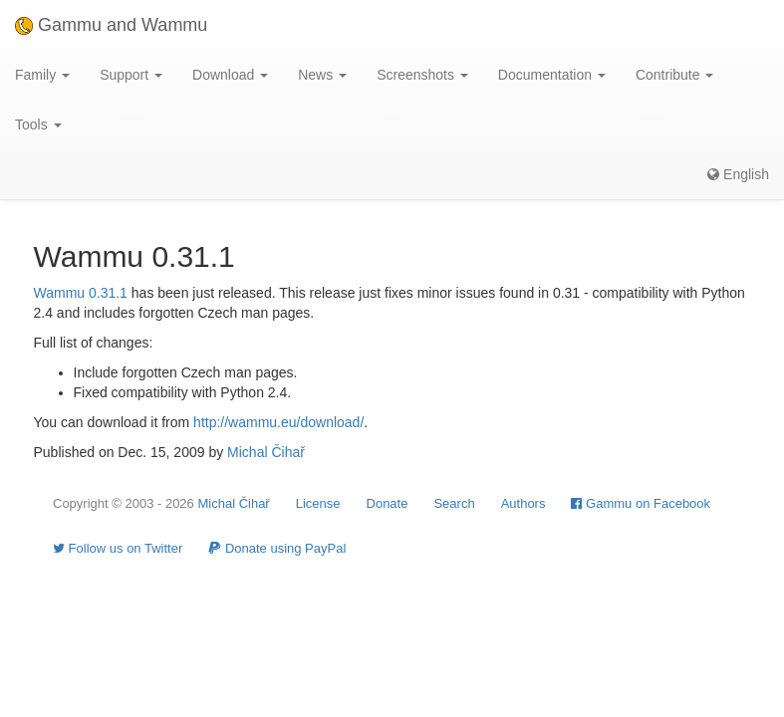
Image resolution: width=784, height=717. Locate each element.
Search (453, 503)
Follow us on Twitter (117, 548)
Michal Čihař (266, 452)
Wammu (60, 293)
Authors (523, 503)
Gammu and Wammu (111, 25)
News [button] (322, 75)
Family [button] (42, 75)
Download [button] (230, 75)
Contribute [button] (674, 75)
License (318, 503)
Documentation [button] (552, 75)
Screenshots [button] (422, 75)
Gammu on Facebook (640, 503)
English (738, 174)
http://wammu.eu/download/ (278, 422)
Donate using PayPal (277, 548)
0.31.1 (108, 293)
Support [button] (131, 75)
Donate (387, 503)
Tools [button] (38, 124)
